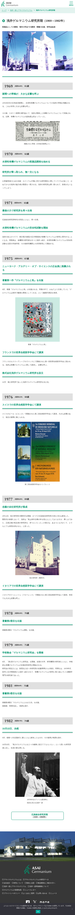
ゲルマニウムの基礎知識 (12, 890)
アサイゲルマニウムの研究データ (37, 879)
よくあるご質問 (28, 893)
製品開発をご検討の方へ (46, 883)
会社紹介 (7, 883)
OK (38, 911)
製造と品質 (30, 883)
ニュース (53, 893)
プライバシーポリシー (12, 893)
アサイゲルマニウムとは (12, 879)
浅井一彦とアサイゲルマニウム (15, 886)
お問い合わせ (42, 893)
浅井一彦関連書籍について (39, 886)
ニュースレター (30, 890)
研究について (18, 883)
